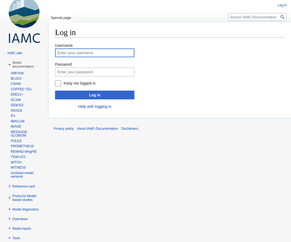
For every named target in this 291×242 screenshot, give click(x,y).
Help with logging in (94, 106)
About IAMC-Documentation (97, 129)
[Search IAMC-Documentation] (257, 17)
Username (64, 45)
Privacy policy (64, 129)
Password (63, 64)
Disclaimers (129, 129)
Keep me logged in (80, 83)
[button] (23, 64)
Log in (94, 95)
